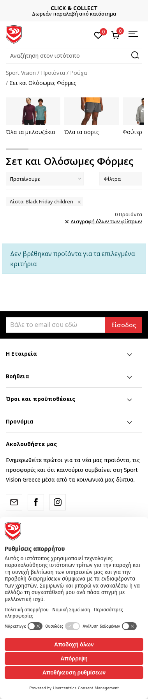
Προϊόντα (53, 72)
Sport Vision (21, 72)
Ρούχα (78, 72)
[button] (74, 56)
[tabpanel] (33, 116)
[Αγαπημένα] (98, 35)
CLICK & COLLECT (91, 8)
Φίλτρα (121, 178)
